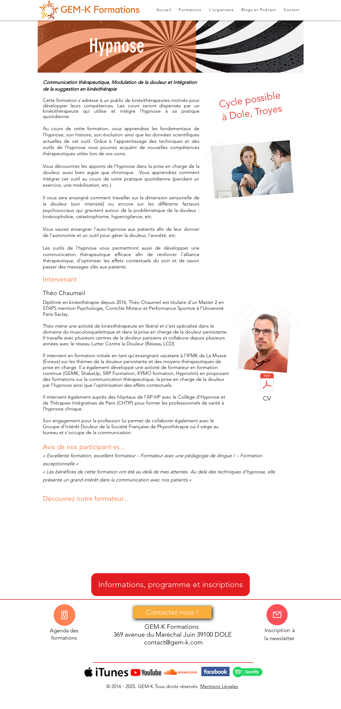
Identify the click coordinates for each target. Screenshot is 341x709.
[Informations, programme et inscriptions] (170, 584)
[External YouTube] (89, 538)
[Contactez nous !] (172, 612)
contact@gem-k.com (173, 642)
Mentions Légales (219, 686)
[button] (259, 10)
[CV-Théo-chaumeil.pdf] (267, 383)
